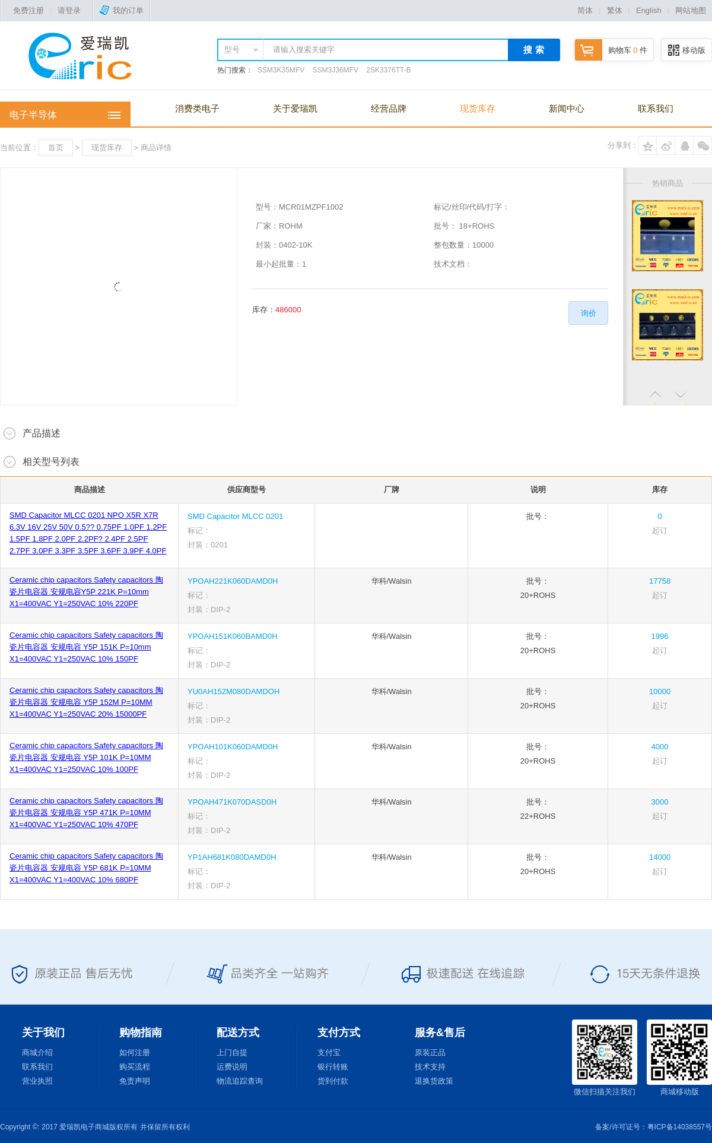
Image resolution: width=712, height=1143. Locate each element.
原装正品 (430, 1052)
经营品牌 (388, 108)
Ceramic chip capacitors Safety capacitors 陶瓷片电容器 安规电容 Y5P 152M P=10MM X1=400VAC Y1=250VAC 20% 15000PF (86, 702)
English (649, 10)
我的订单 (122, 10)
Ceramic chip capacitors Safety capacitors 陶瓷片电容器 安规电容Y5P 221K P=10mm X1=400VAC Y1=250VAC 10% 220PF (86, 591)
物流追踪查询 (240, 1080)
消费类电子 (197, 108)
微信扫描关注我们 (604, 1057)
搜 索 (533, 50)
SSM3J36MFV (335, 70)
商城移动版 (679, 1057)
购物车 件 (611, 50)
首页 (55, 147)
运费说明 (232, 1066)
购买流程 (134, 1066)
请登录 (69, 10)
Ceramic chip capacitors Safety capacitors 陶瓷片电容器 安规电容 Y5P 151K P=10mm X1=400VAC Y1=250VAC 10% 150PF (86, 647)
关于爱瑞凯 (295, 108)
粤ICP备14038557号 (679, 1127)
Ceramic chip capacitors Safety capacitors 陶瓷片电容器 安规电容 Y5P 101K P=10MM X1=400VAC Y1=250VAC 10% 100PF (86, 757)
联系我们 (655, 108)
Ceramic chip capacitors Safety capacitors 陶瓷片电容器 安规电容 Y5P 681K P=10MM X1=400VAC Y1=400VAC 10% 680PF (86, 867)
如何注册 (134, 1052)
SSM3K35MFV (281, 70)
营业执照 (37, 1080)
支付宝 (329, 1052)
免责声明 (134, 1080)
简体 (585, 10)
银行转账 (332, 1066)
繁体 (614, 10)
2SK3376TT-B (388, 70)
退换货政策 (434, 1080)
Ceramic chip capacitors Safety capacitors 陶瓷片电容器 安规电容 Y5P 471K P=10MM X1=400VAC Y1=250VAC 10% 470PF (86, 812)
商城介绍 (37, 1052)
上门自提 (232, 1052)
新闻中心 (566, 108)
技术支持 (430, 1066)
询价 (588, 313)
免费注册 (28, 10)
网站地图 (690, 10)
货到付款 (332, 1080)
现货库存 (477, 108)
